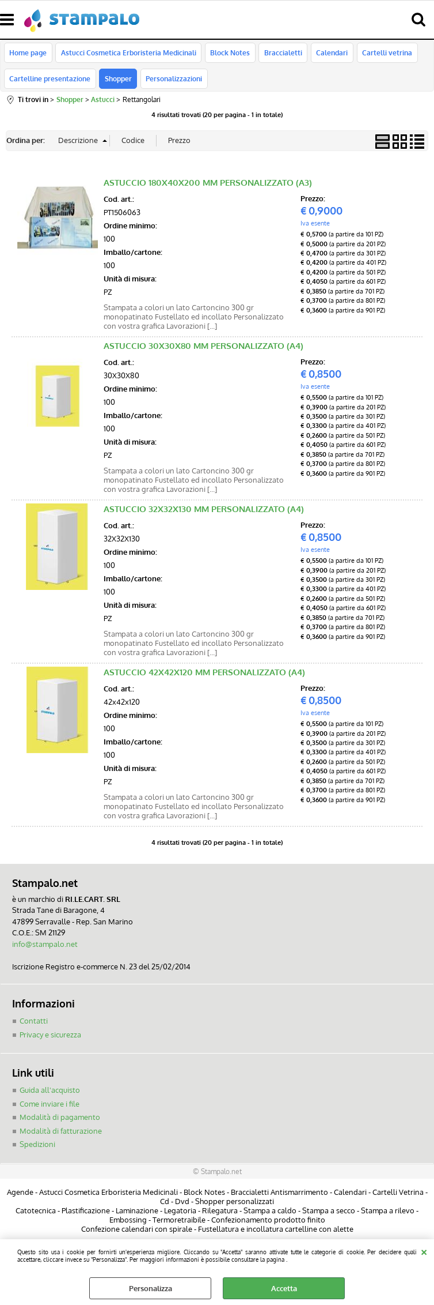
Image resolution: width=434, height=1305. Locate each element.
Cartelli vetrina (385, 53)
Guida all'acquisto (50, 1092)
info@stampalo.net (45, 946)
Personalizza (150, 1288)
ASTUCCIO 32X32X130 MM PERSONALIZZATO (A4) (204, 511)
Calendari (331, 53)
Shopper (117, 80)
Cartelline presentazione (49, 80)
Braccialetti (282, 53)
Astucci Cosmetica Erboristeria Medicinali (128, 53)
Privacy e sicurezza (50, 1036)
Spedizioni (37, 1146)
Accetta (284, 1288)
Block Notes (229, 53)
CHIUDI (424, 1251)
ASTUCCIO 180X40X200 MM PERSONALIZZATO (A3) (208, 184)
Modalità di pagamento (60, 1119)
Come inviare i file (49, 1106)
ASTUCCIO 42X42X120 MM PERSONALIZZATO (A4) (204, 674)
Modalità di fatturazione (61, 1133)
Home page (28, 53)
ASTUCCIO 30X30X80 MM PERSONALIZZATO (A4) (203, 348)
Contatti (34, 1023)
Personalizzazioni (173, 80)
